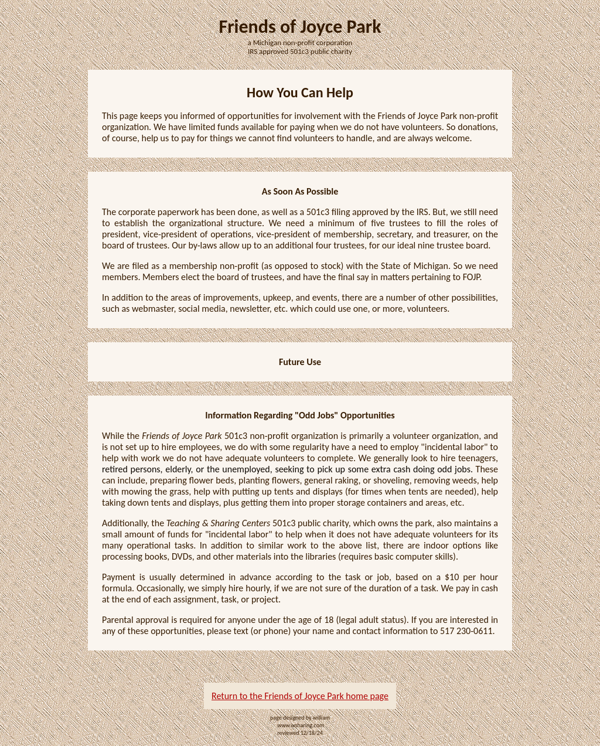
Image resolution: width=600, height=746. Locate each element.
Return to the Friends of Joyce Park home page (300, 695)
